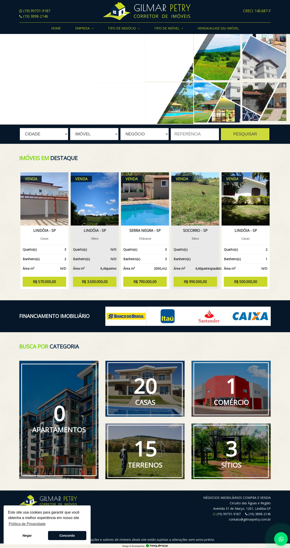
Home (56, 28)
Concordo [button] (67, 535)
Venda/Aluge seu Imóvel (218, 28)
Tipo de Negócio (124, 28)
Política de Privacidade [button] (27, 524)
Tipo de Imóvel (168, 28)
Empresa (84, 28)
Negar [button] (27, 535)
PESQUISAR (245, 134)
